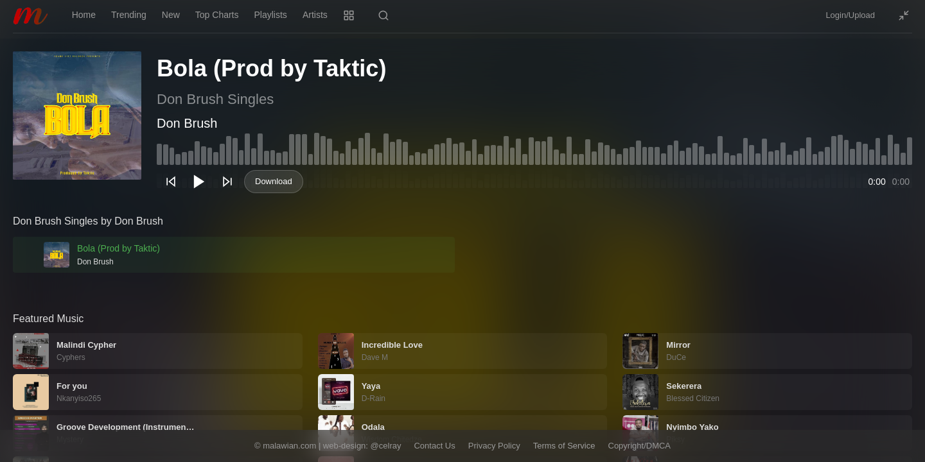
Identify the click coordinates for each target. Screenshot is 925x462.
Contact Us (434, 445)
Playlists (270, 15)
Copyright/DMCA (639, 445)
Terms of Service (564, 445)
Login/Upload (850, 15)
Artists (315, 15)
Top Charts (217, 15)
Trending (128, 15)
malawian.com (289, 445)
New (171, 15)
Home (84, 15)
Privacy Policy (494, 445)
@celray (386, 445)
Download (273, 181)
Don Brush (187, 123)
